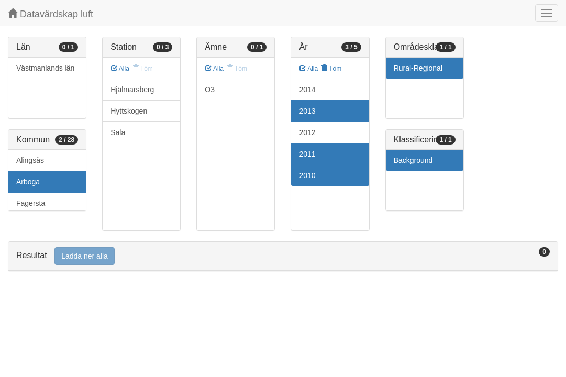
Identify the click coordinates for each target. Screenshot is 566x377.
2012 (307, 132)
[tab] (283, 256)
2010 (307, 175)
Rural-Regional (418, 68)
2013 (307, 111)
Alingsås (30, 160)
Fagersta (30, 203)
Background (413, 160)
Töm (331, 68)
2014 (307, 89)
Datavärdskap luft (50, 13)
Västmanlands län (45, 68)
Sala (117, 132)
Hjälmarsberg (132, 89)
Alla (120, 68)
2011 (307, 154)
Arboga (28, 182)
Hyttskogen (128, 111)
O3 (210, 89)
